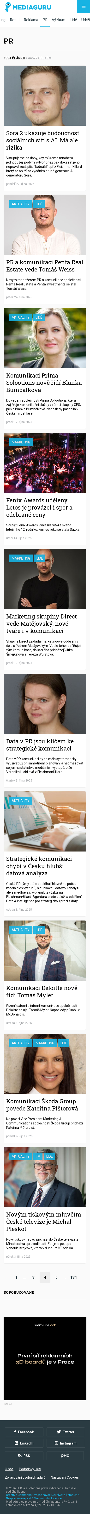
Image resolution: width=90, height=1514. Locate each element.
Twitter (65, 1432)
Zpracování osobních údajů (25, 1477)
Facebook (24, 1432)
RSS (24, 1456)
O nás (9, 1469)
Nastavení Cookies (65, 1477)
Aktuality (21, 204)
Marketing (21, 442)
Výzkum (58, 20)
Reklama (31, 20)
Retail (14, 20)
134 (73, 1277)
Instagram (66, 1443)
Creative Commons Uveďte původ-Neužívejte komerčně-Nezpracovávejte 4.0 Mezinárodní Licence (43, 1496)
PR (45, 20)
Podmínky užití (30, 1469)
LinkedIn (24, 1443)
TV (38, 1156)
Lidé (73, 20)
